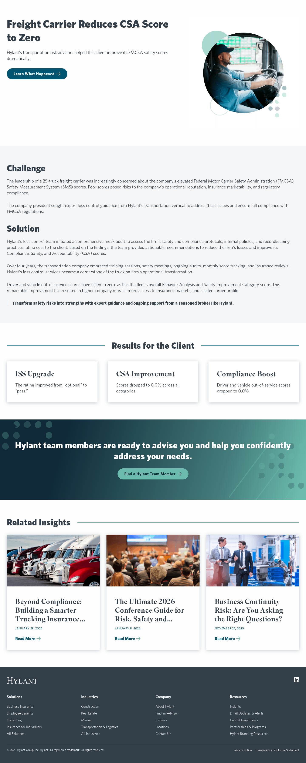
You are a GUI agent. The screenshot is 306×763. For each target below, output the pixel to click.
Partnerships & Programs (248, 727)
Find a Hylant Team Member (153, 474)
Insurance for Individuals (24, 727)
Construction (90, 707)
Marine (86, 720)
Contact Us (163, 734)
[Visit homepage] (22, 680)
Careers (161, 720)
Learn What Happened (37, 73)
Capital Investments (244, 720)
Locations (162, 727)
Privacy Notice (243, 750)
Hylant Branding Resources (249, 734)
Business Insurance (20, 707)
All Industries (90, 734)
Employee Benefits (20, 713)
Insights (235, 707)
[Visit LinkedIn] (296, 680)
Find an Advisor (167, 713)
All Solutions (15, 734)
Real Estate (89, 713)
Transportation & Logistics (99, 727)
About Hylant (165, 707)
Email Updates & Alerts (247, 713)
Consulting (14, 720)
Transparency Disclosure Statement (277, 750)
